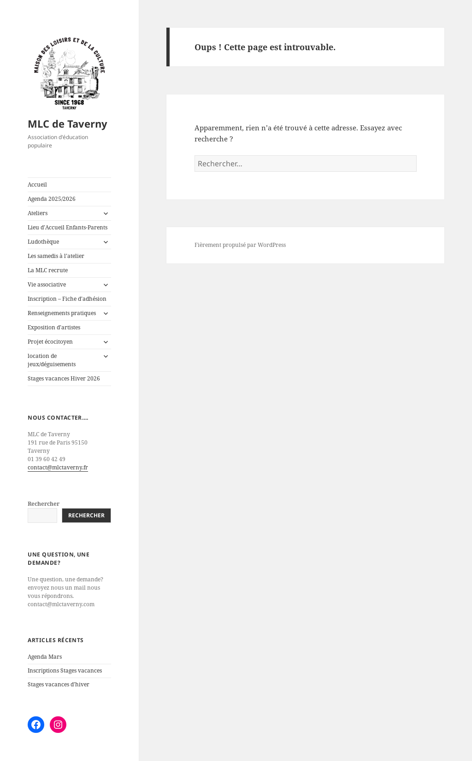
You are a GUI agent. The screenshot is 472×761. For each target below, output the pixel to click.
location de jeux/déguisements (52, 360)
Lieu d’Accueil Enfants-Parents (67, 227)
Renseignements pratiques (62, 313)
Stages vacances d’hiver (58, 684)
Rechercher (43, 504)
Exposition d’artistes (54, 327)
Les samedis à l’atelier (56, 256)
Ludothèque (43, 242)
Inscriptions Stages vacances (65, 670)
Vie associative (47, 284)
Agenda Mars (45, 657)
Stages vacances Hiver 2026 (64, 378)
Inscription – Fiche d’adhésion (67, 299)
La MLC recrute (48, 270)
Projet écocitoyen (50, 341)
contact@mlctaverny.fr (58, 467)
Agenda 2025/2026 (52, 199)
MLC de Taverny (67, 123)
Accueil (37, 184)
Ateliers (37, 213)
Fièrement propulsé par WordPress (240, 245)
